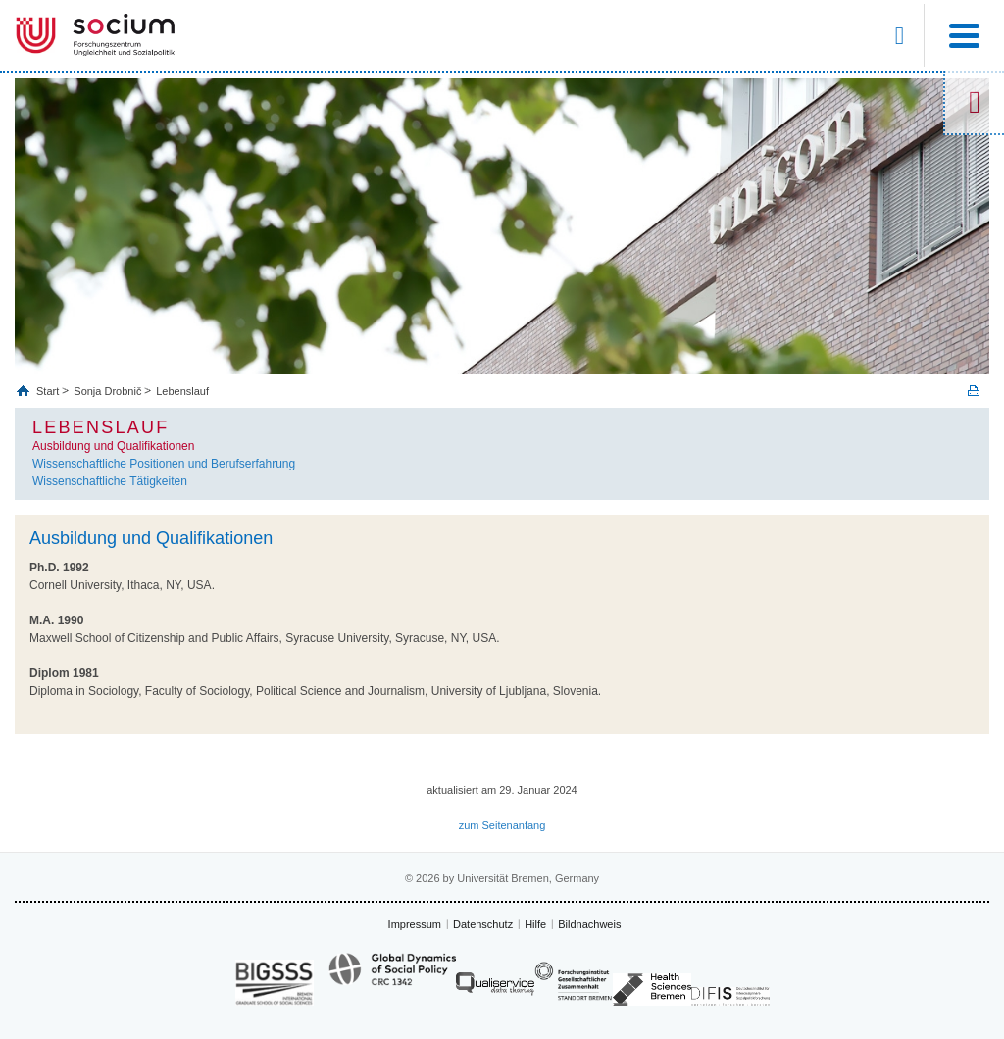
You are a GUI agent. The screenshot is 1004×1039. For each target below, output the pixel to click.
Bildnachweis (589, 924)
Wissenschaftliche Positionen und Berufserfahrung (163, 463)
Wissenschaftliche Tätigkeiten (109, 481)
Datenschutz (483, 924)
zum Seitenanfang (502, 825)
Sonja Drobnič (107, 391)
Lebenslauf (182, 391)
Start (49, 391)
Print (973, 390)
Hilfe (535, 924)
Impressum (414, 924)
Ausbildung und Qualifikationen (113, 446)
